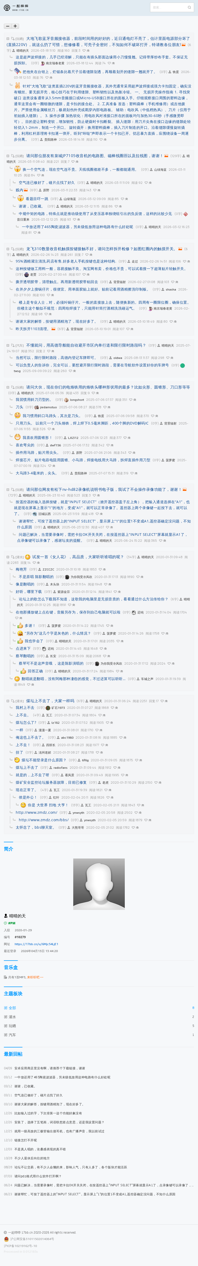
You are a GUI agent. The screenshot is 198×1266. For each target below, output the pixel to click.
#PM (9, 923)
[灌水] (19, 557)
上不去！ (23, 744)
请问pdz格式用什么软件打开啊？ (33, 1176)
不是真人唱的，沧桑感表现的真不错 (35, 1149)
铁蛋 (173, 72)
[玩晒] (19, 39)
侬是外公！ (28, 797)
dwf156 (53, 445)
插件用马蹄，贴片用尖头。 (38, 452)
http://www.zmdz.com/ (36, 812)
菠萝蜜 (168, 460)
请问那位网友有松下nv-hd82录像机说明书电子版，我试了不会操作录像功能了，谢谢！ (104, 489)
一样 (19, 729)
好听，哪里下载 (29, 591)
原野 (44, 190)
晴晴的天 (20, 50)
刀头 (19, 406)
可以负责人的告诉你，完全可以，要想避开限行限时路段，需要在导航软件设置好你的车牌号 (92, 365)
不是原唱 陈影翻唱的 (36, 576)
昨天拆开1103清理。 (33, 328)
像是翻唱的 (25, 584)
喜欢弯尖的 (25, 444)
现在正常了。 (27, 789)
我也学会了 (34, 640)
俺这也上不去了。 (31, 737)
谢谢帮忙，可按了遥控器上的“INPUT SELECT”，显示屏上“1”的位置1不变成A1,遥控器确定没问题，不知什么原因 (90, 1194)
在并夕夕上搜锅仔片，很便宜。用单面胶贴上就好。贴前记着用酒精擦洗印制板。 (83, 289)
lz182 (53, 723)
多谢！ (30, 625)
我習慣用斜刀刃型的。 (34, 399)
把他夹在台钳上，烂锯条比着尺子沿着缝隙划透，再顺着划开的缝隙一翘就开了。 (90, 71)
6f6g (83, 760)
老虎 (103, 782)
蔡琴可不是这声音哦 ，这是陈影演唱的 (51, 663)
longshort (74, 400)
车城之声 (145, 679)
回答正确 (35, 670)
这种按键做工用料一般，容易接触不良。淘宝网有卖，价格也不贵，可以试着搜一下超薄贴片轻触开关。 (102, 268)
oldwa (115, 358)
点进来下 (23, 648)
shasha (168, 289)
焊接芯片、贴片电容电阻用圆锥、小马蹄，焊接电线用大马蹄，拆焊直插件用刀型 (83, 459)
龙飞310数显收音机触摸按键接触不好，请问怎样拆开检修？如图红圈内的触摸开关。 (102, 248)
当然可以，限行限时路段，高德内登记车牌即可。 (57, 357)
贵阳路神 (48, 139)
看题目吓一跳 (37, 198)
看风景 (67, 775)
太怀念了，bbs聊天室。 (36, 827)
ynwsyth (76, 813)
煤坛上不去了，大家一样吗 (50, 700)
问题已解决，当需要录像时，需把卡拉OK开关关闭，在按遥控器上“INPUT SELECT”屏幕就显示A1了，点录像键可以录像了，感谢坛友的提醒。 (99, 1185)
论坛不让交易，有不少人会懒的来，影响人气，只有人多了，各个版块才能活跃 (65, 1167)
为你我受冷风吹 (78, 577)
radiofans (58, 768)
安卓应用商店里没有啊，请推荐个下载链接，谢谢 (44, 1068)
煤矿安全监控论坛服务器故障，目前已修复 (51, 782)
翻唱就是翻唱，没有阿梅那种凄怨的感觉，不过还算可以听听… (74, 678)
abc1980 (65, 737)
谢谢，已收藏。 (20, 1086)
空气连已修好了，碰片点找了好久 (33, 1095)
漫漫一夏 (42, 730)
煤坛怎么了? (26, 722)
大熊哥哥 (75, 827)
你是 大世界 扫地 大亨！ (48, 804)
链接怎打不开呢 (20, 1140)
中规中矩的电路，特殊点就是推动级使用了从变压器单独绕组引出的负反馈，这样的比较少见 (95, 213)
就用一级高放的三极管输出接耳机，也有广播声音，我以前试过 (54, 1131)
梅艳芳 (21, 569)
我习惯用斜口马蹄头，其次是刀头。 (52, 415)
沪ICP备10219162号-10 (20, 1246)
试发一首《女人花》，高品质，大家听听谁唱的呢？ (78, 556)
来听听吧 (35, 977)
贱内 (19, 189)
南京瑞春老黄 (52, 63)
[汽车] (19, 345)
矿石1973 (55, 708)
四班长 (48, 745)
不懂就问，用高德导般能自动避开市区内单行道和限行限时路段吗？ (86, 345)
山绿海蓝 (158, 169)
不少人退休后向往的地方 (27, 1158)
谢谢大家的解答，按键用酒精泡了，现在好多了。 (44, 1104)
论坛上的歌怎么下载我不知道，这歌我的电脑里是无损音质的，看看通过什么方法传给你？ (93, 598)
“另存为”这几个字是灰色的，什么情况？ (58, 633)
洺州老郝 (42, 752)
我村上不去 (25, 707)
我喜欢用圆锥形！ (38, 437)
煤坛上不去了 (27, 767)
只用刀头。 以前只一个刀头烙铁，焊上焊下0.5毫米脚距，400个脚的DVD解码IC (82, 423)
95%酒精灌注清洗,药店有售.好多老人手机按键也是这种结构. (66, 261)
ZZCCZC (46, 569)
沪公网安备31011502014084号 (32, 1239)
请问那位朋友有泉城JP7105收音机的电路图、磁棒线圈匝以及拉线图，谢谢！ (95, 155)
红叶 (54, 797)
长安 (51, 656)
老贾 (30, 274)
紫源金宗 (61, 592)
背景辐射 (117, 282)
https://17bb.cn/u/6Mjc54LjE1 (36, 944)
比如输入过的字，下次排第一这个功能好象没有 (43, 1113)
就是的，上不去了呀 (33, 774)
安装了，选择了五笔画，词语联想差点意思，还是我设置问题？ (54, 1122)
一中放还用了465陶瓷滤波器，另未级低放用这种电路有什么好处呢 (57, 1077)
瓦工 (47, 715)
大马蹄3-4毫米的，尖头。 (37, 473)
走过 (132, 261)
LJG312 (71, 438)
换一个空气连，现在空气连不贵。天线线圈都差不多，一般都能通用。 (81, 169)
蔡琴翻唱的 (25, 655)
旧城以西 (41, 514)
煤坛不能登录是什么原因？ (44, 759)
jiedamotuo (45, 407)
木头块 (52, 584)
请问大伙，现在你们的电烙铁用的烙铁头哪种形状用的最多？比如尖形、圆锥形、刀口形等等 (108, 387)
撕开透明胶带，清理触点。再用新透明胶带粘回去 (57, 281)
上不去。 (23, 714)
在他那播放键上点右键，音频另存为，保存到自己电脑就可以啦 (68, 612)
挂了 (19, 752)
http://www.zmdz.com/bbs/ (44, 819)
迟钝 (137, 612)
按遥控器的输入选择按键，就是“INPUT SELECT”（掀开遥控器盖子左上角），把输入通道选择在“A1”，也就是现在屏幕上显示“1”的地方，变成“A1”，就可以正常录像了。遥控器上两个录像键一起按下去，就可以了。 (102, 507)
